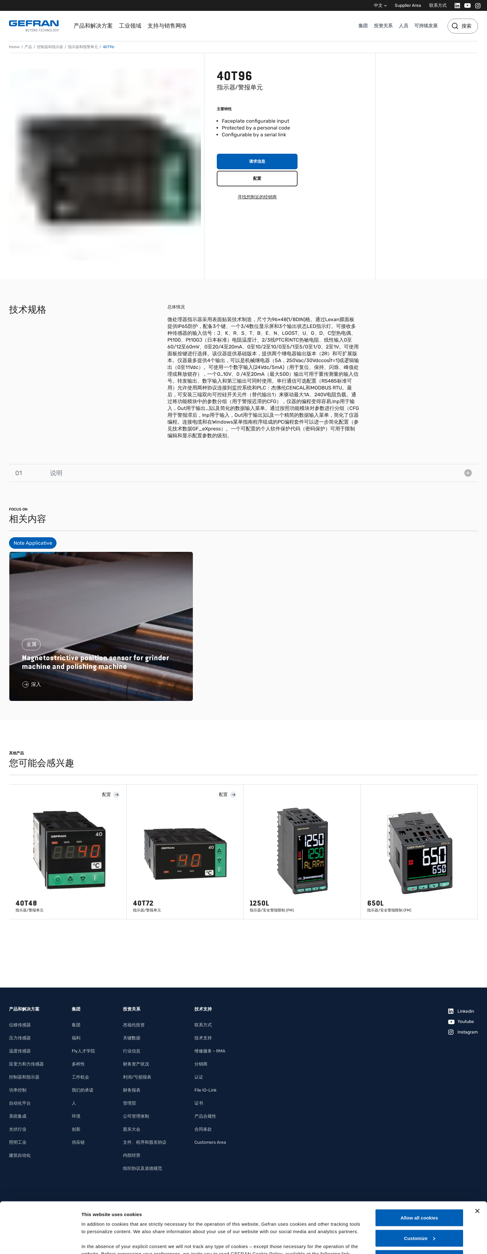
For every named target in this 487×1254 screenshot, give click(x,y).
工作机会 (80, 1077)
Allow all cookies (419, 1167)
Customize (419, 1187)
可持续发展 (426, 26)
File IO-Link (205, 1090)
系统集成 (17, 1116)
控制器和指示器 (50, 47)
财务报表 (131, 1090)
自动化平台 (20, 1103)
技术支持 (203, 1038)
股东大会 (131, 1129)
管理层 (129, 1103)
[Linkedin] (455, 5)
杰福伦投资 (134, 1025)
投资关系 (383, 26)
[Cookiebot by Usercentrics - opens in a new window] (40, 1242)
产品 (28, 47)
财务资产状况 (136, 1064)
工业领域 (130, 26)
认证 (198, 1077)
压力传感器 (20, 1038)
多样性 (78, 1064)
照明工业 (17, 1142)
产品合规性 (205, 1116)
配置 (257, 178)
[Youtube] (465, 5)
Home (14, 47)
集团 (363, 26)
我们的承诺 (82, 1090)
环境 (76, 1116)
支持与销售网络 (167, 26)
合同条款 (203, 1129)
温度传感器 (20, 1051)
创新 (76, 1129)
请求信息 (257, 161)
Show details (95, 1241)
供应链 (78, 1142)
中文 (378, 5)
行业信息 (131, 1051)
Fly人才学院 (83, 1051)
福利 (76, 1038)
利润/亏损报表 (137, 1077)
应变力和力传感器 (26, 1064)
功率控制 (17, 1090)
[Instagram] (476, 5)
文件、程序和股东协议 (144, 1142)
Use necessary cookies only (419, 1207)
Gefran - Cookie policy (107, 1210)
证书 (198, 1103)
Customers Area (210, 1142)
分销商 (200, 1064)
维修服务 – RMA (209, 1051)
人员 (403, 26)
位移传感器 (20, 1025)
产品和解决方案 (93, 26)
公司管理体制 (136, 1116)
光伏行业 (17, 1129)
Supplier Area (408, 5)
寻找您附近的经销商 (257, 197)
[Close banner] (477, 1160)
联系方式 (438, 5)
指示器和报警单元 (83, 47)
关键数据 (131, 1038)
